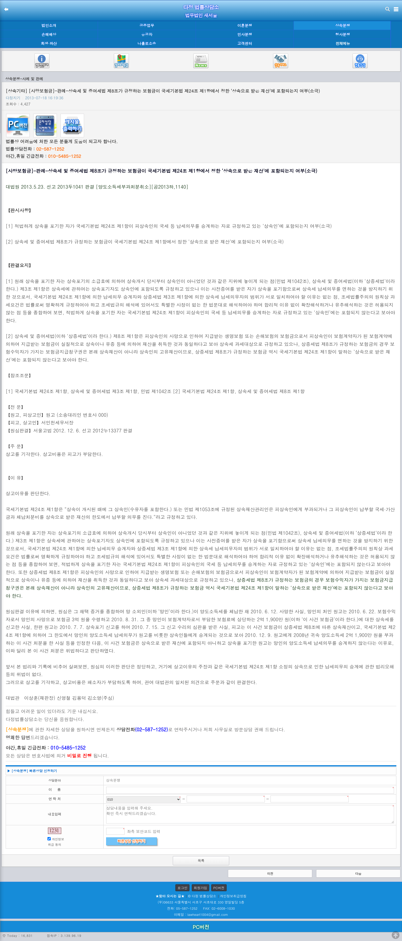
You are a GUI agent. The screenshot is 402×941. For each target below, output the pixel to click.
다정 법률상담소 (201, 7)
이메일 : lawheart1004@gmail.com (201, 914)
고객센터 (244, 43)
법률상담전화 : (35, 149)
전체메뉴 (343, 43)
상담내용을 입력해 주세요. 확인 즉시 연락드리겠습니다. (250, 814)
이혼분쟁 (244, 25)
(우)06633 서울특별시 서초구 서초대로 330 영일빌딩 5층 (201, 902)
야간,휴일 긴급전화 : (43, 156)
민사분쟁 (244, 34)
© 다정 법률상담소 (202, 896)
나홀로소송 (147, 43)
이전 (270, 873)
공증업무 (146, 25)
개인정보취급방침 (233, 896)
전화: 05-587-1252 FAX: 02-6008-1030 (201, 908)
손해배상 (49, 34)
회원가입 (200, 887)
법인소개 (49, 25)
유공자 (146, 34)
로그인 (182, 887)
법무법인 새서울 (201, 15)
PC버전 (219, 887)
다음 (358, 873)
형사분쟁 (342, 34)
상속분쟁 (342, 25)
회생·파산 (49, 43)
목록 (201, 860)
